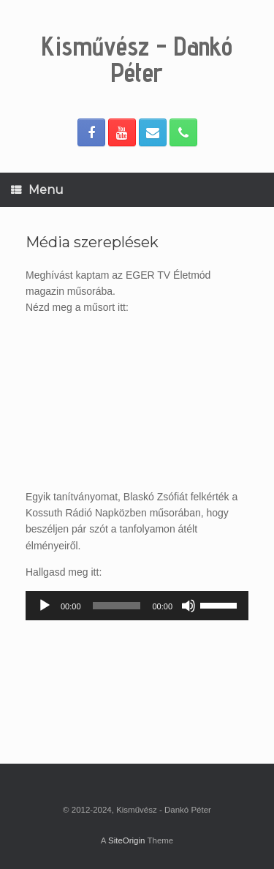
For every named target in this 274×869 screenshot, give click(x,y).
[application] (137, 605)
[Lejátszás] (44, 605)
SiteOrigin (126, 840)
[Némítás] (188, 605)
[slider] (117, 605)
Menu (37, 190)
